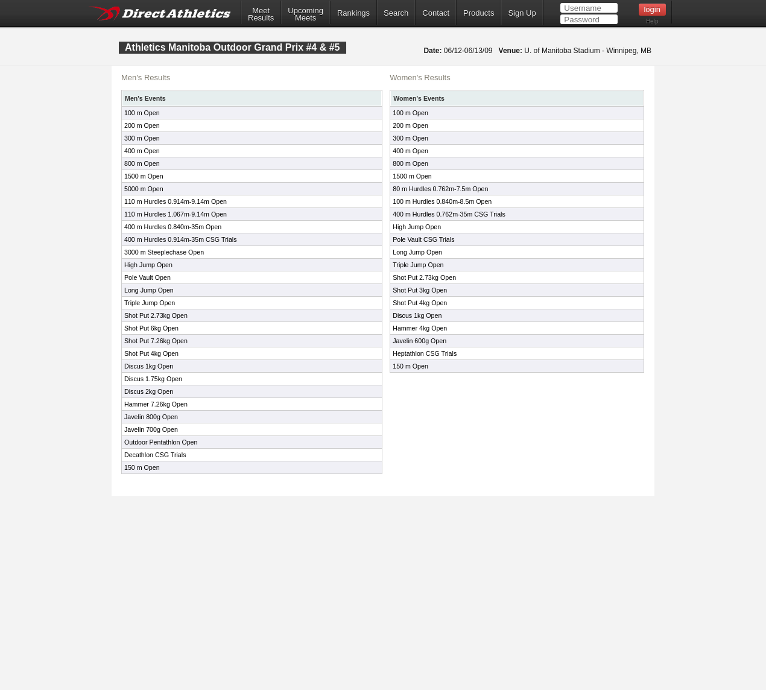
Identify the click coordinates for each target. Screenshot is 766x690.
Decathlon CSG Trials (155, 454)
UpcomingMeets (305, 14)
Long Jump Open (149, 290)
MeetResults (261, 14)
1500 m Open (143, 176)
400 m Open (142, 150)
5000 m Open (143, 188)
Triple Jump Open (149, 302)
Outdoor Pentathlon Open (160, 442)
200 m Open (142, 125)
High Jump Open (148, 264)
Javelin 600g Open (419, 340)
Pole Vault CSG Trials (423, 239)
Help (652, 21)
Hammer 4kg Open (420, 328)
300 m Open (142, 138)
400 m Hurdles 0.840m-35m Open (172, 226)
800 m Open (142, 163)
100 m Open (142, 112)
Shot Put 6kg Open (151, 328)
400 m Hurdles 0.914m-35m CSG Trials (180, 239)
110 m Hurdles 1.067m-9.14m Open (175, 214)
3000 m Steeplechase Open (164, 252)
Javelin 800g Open (151, 416)
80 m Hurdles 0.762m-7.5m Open (440, 188)
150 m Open (142, 467)
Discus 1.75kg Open (153, 378)
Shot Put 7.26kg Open (156, 340)
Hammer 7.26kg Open (156, 404)
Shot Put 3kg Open (420, 290)
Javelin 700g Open (151, 429)
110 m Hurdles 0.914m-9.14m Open (175, 201)
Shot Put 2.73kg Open (156, 315)
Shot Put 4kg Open (151, 353)
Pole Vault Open (147, 277)
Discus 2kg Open (148, 391)
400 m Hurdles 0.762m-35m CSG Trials (449, 214)
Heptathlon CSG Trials (425, 353)
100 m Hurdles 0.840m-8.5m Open (442, 201)
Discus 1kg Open (148, 366)
